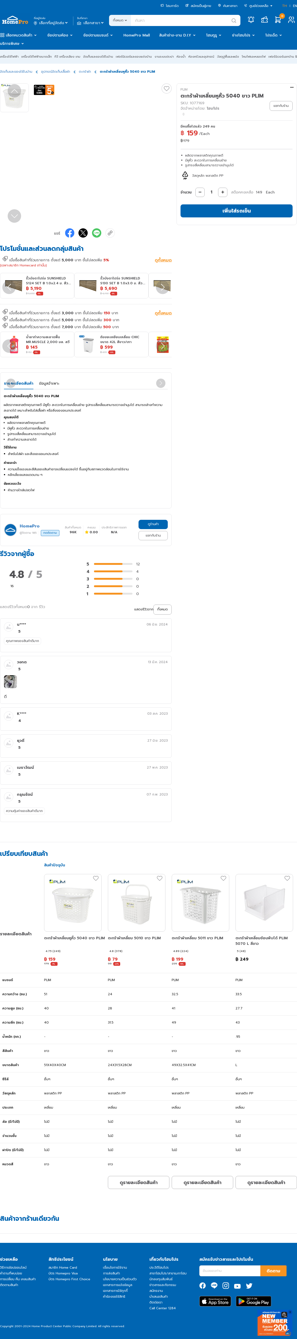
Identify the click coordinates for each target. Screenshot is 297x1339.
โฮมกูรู (211, 35)
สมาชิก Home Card (62, 1267)
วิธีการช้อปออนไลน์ (13, 1267)
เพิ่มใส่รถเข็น (237, 211)
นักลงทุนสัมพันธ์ (161, 1279)
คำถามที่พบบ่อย (11, 1273)
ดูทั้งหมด (163, 260)
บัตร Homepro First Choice (69, 1279)
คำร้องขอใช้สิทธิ (114, 1296)
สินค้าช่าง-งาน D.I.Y (175, 35)
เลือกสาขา (91, 23)
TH (284, 5)
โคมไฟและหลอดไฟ (254, 56)
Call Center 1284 (162, 1308)
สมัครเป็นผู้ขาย (198, 5)
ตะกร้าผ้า (85, 71)
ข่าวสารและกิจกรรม (162, 1285)
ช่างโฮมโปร (241, 35)
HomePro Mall (136, 35)
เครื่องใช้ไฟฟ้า (9, 56)
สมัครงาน (156, 1290)
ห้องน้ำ (181, 56)
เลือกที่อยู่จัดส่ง (51, 23)
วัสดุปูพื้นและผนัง (228, 56)
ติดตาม (273, 1271)
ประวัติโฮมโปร (159, 1267)
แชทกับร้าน (153, 535)
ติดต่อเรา (155, 1302)
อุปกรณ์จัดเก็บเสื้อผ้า (55, 71)
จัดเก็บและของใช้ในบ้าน (98, 56)
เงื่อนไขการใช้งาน (115, 1267)
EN (295, 5)
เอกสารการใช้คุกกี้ (115, 1290)
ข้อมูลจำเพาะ (49, 383)
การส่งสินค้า (111, 1273)
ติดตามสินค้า (9, 1285)
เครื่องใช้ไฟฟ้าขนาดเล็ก (36, 56)
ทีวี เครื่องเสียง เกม (67, 56)
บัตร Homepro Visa (63, 1273)
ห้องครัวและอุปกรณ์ (201, 56)
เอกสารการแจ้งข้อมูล (117, 1285)
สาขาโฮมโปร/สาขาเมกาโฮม (168, 1273)
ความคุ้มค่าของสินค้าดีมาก (24, 811)
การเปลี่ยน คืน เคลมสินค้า (18, 1279)
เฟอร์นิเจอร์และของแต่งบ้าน (134, 56)
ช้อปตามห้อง (57, 35)
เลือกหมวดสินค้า (19, 35)
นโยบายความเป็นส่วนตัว (120, 1279)
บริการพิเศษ (9, 43)
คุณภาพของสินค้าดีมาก (22, 640)
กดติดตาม (50, 533)
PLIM (184, 89)
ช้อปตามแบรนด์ (95, 35)
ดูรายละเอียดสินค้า (139, 1182)
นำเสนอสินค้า (158, 1296)
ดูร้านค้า (153, 524)
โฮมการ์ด (170, 5)
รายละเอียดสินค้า (18, 383)
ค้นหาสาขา (227, 5)
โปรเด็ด (271, 35)
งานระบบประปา (164, 56)
